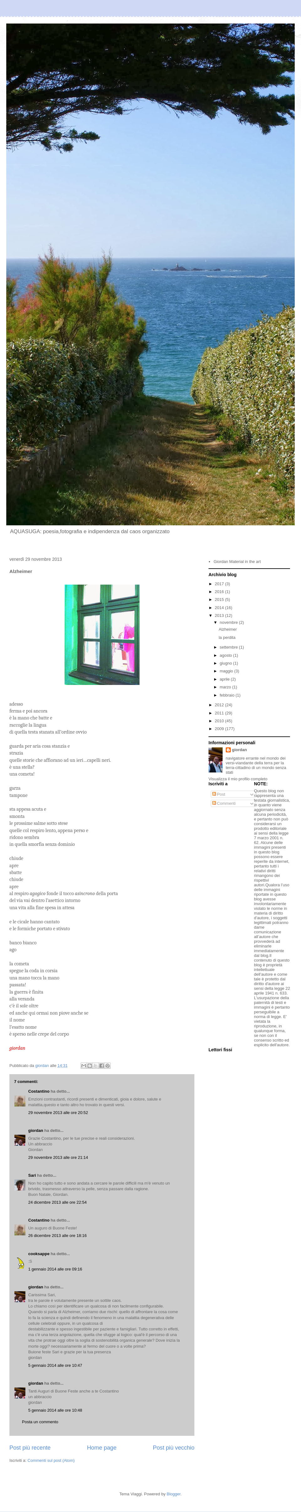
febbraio (228, 695)
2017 (220, 583)
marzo (226, 687)
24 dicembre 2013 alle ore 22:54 (57, 1202)
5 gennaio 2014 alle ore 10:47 (55, 1365)
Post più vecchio (173, 1448)
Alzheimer (228, 629)
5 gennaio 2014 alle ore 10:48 (55, 1410)
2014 (220, 607)
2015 (220, 599)
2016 (220, 591)
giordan (35, 1130)
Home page (101, 1448)
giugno (226, 663)
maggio (227, 671)
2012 (220, 705)
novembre (229, 622)
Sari (32, 1175)
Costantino (39, 1091)
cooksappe (39, 1253)
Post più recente (29, 1448)
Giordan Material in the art (237, 561)
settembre (229, 647)
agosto (226, 655)
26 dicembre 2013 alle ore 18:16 (57, 1235)
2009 (220, 728)
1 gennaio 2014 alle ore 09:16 (55, 1269)
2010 (220, 721)
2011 (220, 713)
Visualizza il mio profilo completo (238, 779)
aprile (225, 679)
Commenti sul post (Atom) (51, 1460)
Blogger (174, 1494)
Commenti (224, 803)
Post (218, 794)
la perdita (227, 637)
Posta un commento (40, 1421)
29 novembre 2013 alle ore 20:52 (58, 1112)
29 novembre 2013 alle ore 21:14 (58, 1157)
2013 (220, 615)
